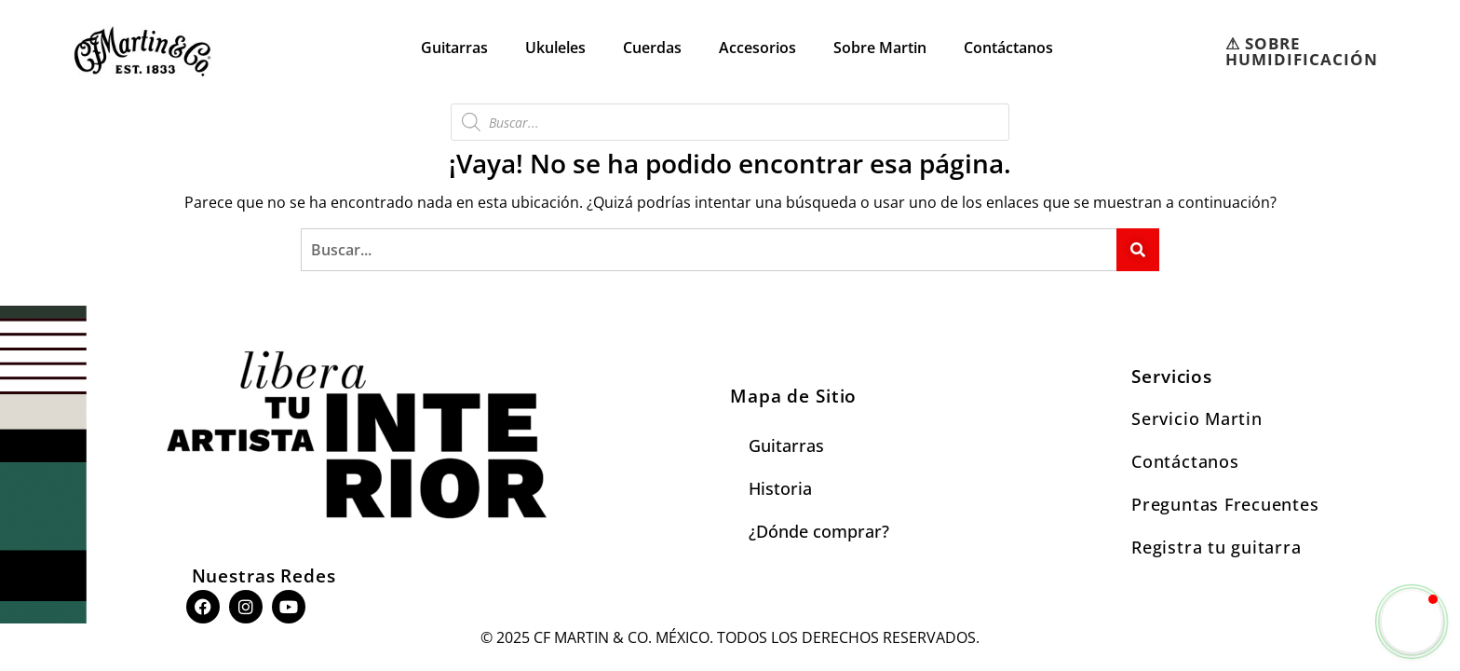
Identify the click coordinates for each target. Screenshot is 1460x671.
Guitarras (454, 47)
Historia (780, 488)
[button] (1411, 621)
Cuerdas (652, 47)
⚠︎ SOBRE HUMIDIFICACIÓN (1301, 51)
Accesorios (757, 47)
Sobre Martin (879, 47)
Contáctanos (1008, 47)
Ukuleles (555, 47)
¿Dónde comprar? (819, 531)
